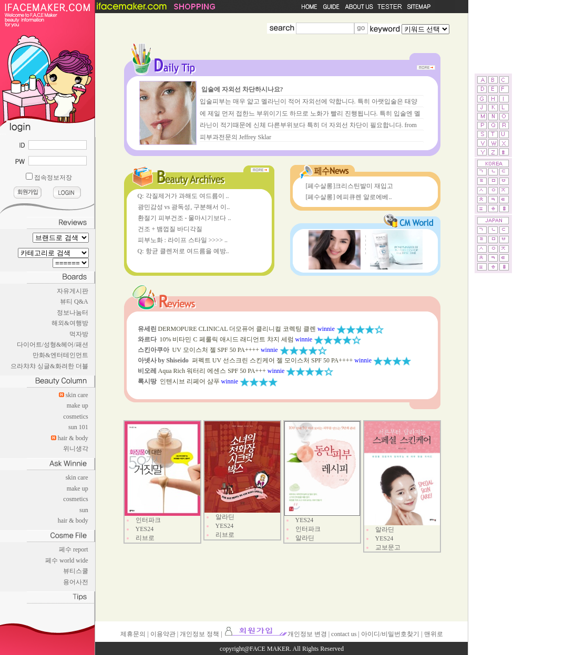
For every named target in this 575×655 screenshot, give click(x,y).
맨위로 (433, 634)
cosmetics (75, 416)
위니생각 (75, 448)
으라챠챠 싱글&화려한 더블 (49, 366)
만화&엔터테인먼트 (60, 355)
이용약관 (163, 634)
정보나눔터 (72, 312)
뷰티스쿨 (75, 571)
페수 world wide (66, 560)
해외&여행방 (70, 323)
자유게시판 (72, 291)
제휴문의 (133, 634)
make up (77, 405)
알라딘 (224, 517)
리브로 (145, 538)
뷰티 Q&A (74, 301)
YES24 (145, 529)
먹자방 (78, 334)
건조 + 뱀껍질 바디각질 (170, 229)
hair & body (73, 438)
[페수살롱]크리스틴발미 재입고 (350, 186)
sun (83, 510)
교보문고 (388, 547)
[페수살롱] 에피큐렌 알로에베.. (349, 197)
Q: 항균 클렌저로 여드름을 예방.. (183, 251)
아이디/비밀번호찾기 (390, 634)
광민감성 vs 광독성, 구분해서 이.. (184, 207)
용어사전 (75, 582)
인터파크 (148, 520)
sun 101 (78, 427)
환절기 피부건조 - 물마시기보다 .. (184, 218)
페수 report (73, 549)
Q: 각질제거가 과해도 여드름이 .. (183, 196)
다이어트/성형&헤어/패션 (52, 344)
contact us (343, 634)
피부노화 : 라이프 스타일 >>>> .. (183, 240)
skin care (77, 395)
